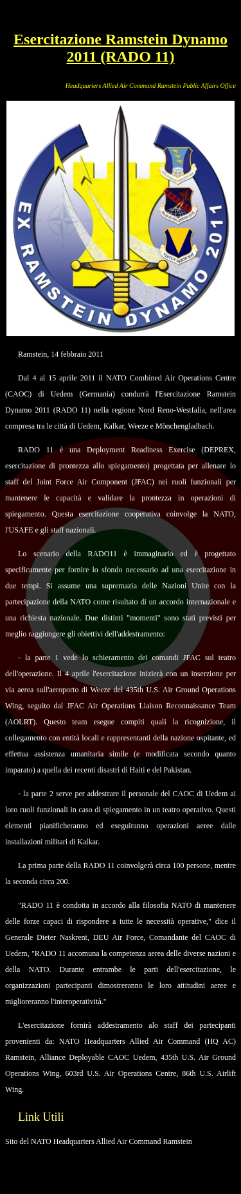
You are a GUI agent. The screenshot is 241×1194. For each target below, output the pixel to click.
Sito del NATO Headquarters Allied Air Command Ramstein (98, 1141)
